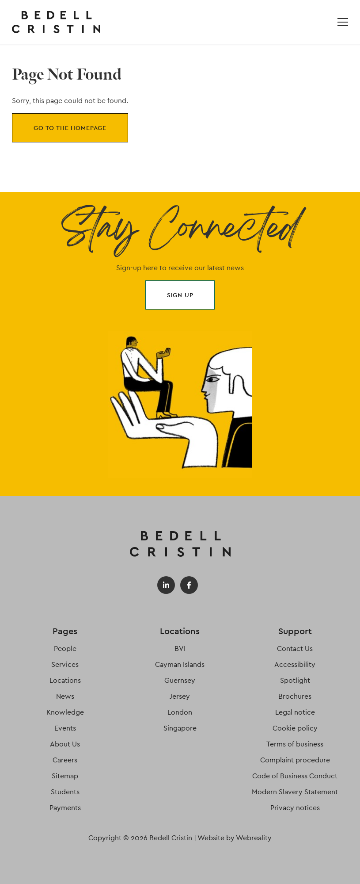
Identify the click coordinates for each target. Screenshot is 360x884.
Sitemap (65, 776)
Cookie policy (295, 728)
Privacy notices (295, 807)
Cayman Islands (180, 664)
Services (65, 664)
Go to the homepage (70, 128)
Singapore (180, 728)
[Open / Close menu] (342, 22)
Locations (65, 680)
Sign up (180, 295)
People (65, 648)
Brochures (294, 696)
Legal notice (295, 712)
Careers (65, 760)
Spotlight (295, 680)
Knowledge (65, 712)
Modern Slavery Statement (295, 791)
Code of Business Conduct (294, 776)
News (65, 696)
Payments (65, 807)
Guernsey (179, 680)
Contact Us (295, 648)
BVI (180, 648)
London (179, 712)
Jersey (180, 696)
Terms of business (294, 744)
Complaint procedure (295, 760)
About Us (65, 744)
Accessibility (294, 664)
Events (65, 728)
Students (65, 791)
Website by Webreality (234, 837)
